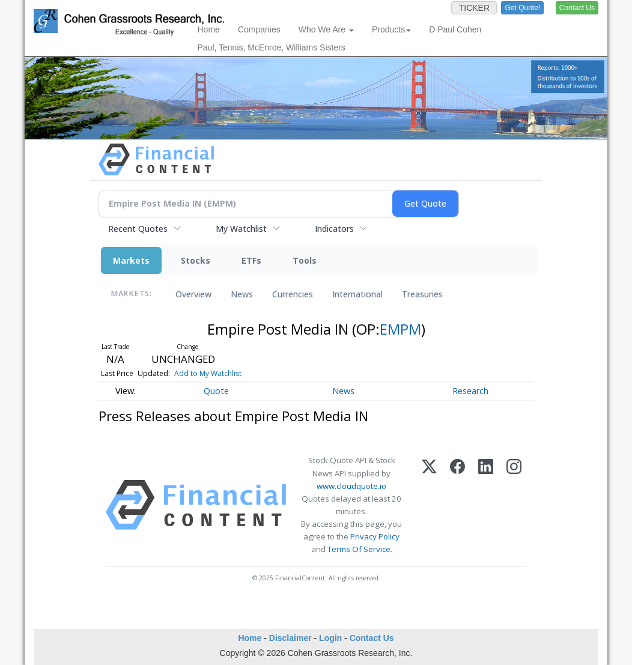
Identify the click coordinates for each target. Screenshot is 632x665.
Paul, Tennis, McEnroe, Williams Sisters (271, 47)
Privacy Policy (375, 536)
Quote (216, 390)
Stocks (195, 260)
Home (209, 29)
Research (470, 390)
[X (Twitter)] (429, 505)
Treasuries (422, 294)
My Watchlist (241, 228)
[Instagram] (514, 505)
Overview (193, 294)
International (357, 294)
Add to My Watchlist (208, 373)
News (242, 294)
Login (330, 638)
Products (391, 29)
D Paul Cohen (455, 29)
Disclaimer (290, 638)
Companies (259, 29)
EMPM (400, 329)
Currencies (292, 294)
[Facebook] (457, 505)
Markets (131, 260)
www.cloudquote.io (351, 486)
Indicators (334, 228)
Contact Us (372, 638)
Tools (305, 260)
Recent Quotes (138, 228)
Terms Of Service (358, 549)
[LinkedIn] (485, 505)
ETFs (251, 260)
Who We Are (326, 29)
